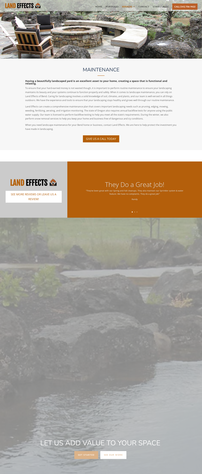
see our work (113, 455)
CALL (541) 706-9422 (184, 6)
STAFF (156, 7)
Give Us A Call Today (101, 139)
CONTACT (143, 7)
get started (86, 455)
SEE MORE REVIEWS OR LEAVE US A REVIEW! (33, 196)
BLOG (166, 7)
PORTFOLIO (112, 7)
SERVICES (127, 7)
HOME (98, 7)
